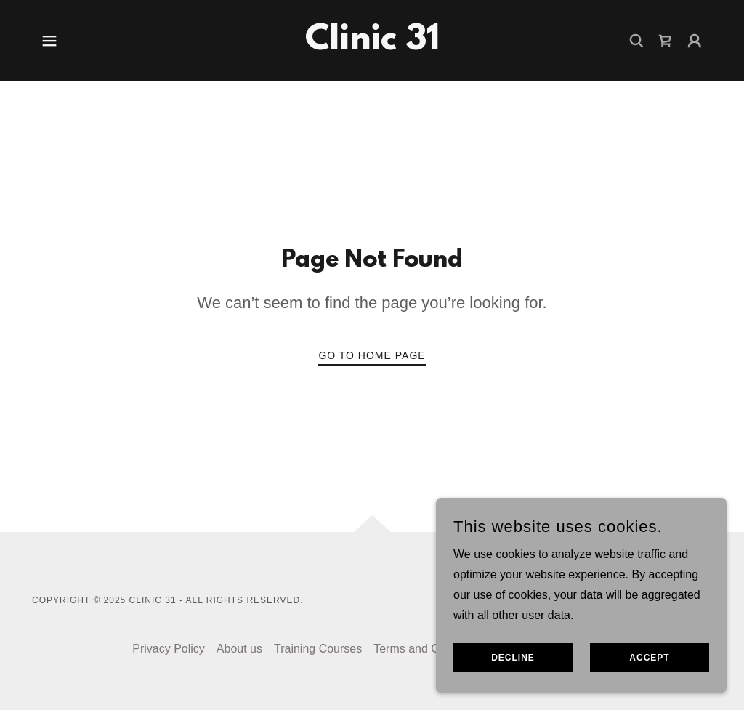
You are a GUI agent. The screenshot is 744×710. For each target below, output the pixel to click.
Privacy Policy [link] (168, 648)
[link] (372, 45)
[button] (49, 40)
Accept (649, 658)
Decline (513, 658)
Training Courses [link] (318, 648)
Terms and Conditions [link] (429, 648)
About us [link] (239, 648)
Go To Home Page (371, 355)
